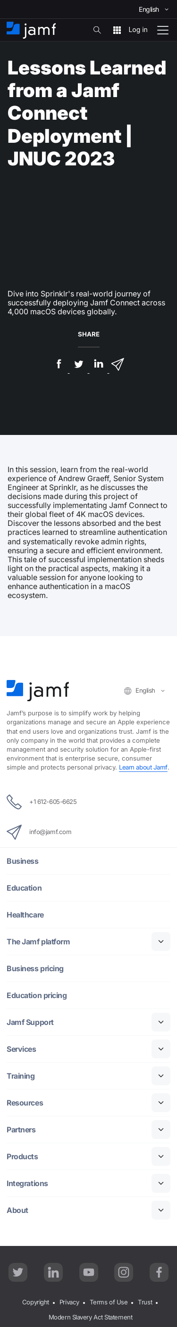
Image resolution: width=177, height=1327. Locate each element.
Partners (21, 1129)
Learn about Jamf (143, 767)
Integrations (28, 1183)
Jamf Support (30, 1022)
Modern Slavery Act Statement (90, 1317)
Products (22, 1156)
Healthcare (26, 914)
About (17, 1210)
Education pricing (37, 995)
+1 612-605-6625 (41, 802)
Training (20, 1076)
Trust (145, 1302)
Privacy (69, 1302)
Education (24, 888)
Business (23, 861)
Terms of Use (109, 1302)
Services (22, 1049)
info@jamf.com (39, 832)
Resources (25, 1102)
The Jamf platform (38, 941)
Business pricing (35, 968)
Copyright (35, 1302)
